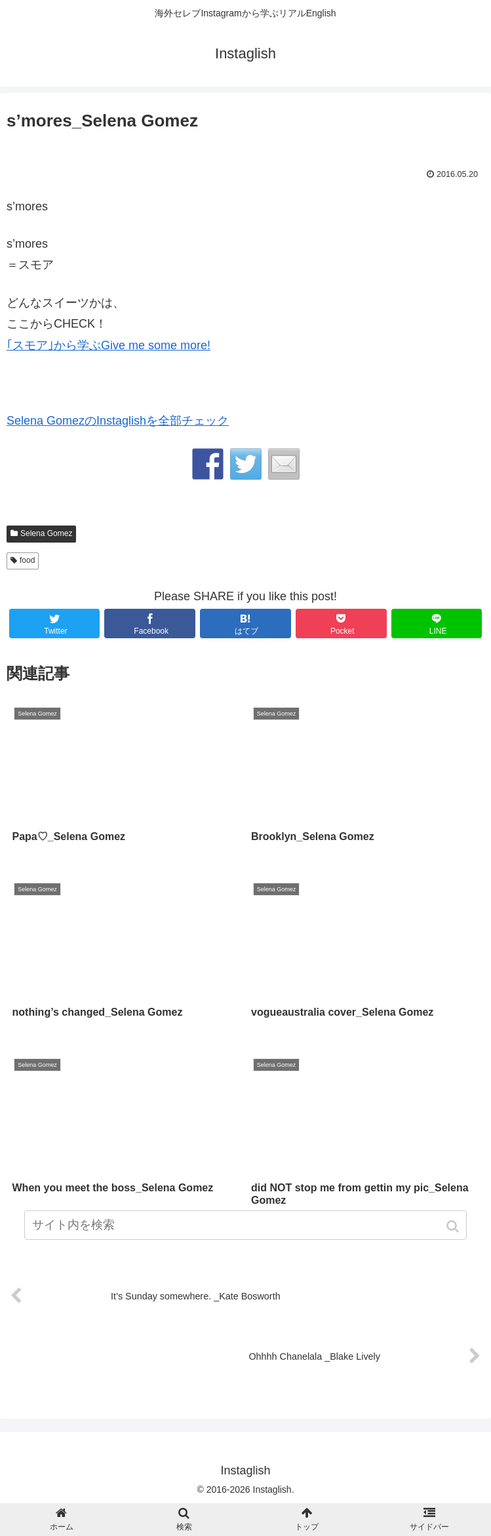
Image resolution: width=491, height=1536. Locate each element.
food (27, 560)
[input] (245, 1225)
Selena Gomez (46, 533)
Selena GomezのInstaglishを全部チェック (118, 420)
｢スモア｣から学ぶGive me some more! (108, 345)
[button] (454, 1226)
